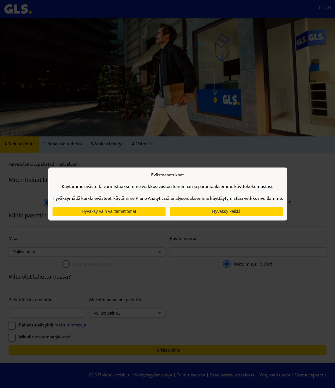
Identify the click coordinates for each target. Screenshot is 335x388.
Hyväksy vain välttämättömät (109, 211)
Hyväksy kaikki (226, 211)
